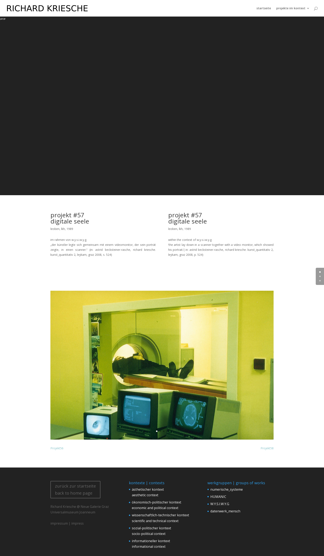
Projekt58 (267, 448)
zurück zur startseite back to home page (75, 489)
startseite (263, 8)
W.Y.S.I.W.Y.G (219, 504)
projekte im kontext (290, 8)
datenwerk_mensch (225, 511)
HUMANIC (218, 496)
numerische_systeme (226, 489)
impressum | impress (67, 523)
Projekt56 (56, 448)
